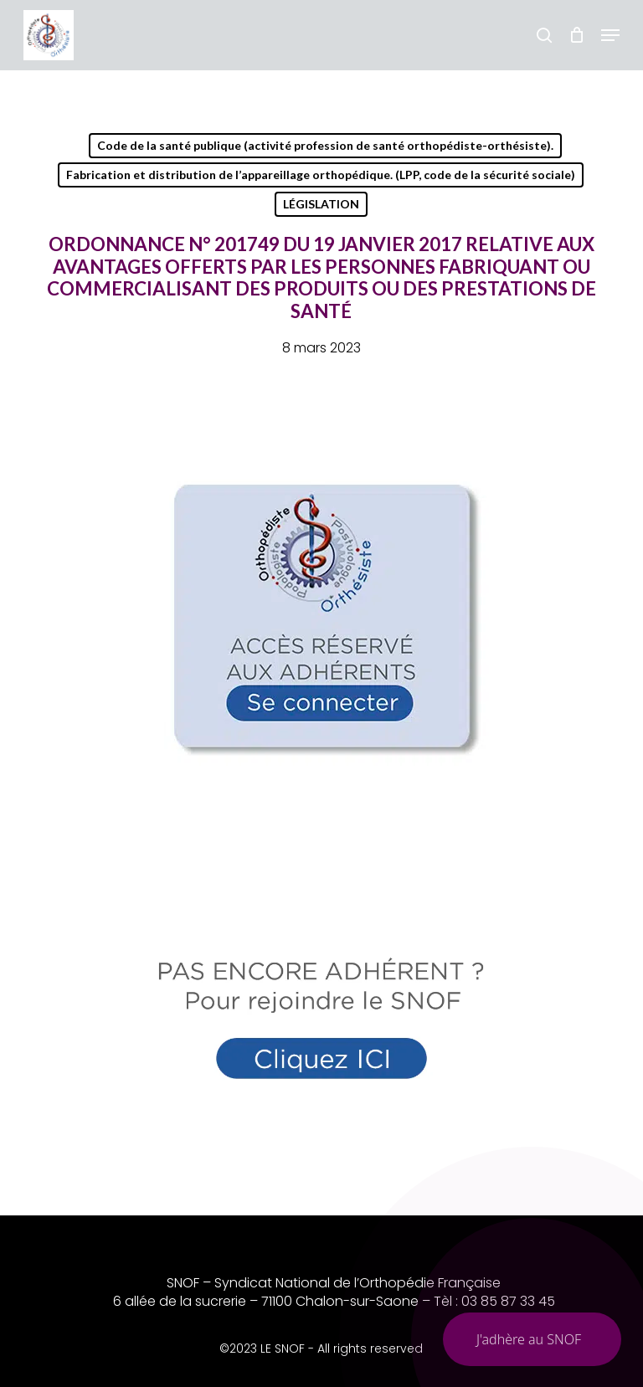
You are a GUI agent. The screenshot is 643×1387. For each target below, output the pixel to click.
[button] (610, 35)
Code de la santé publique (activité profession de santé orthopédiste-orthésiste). (325, 145)
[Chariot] (576, 35)
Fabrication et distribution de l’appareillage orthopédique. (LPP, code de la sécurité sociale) (320, 174)
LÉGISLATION (321, 204)
